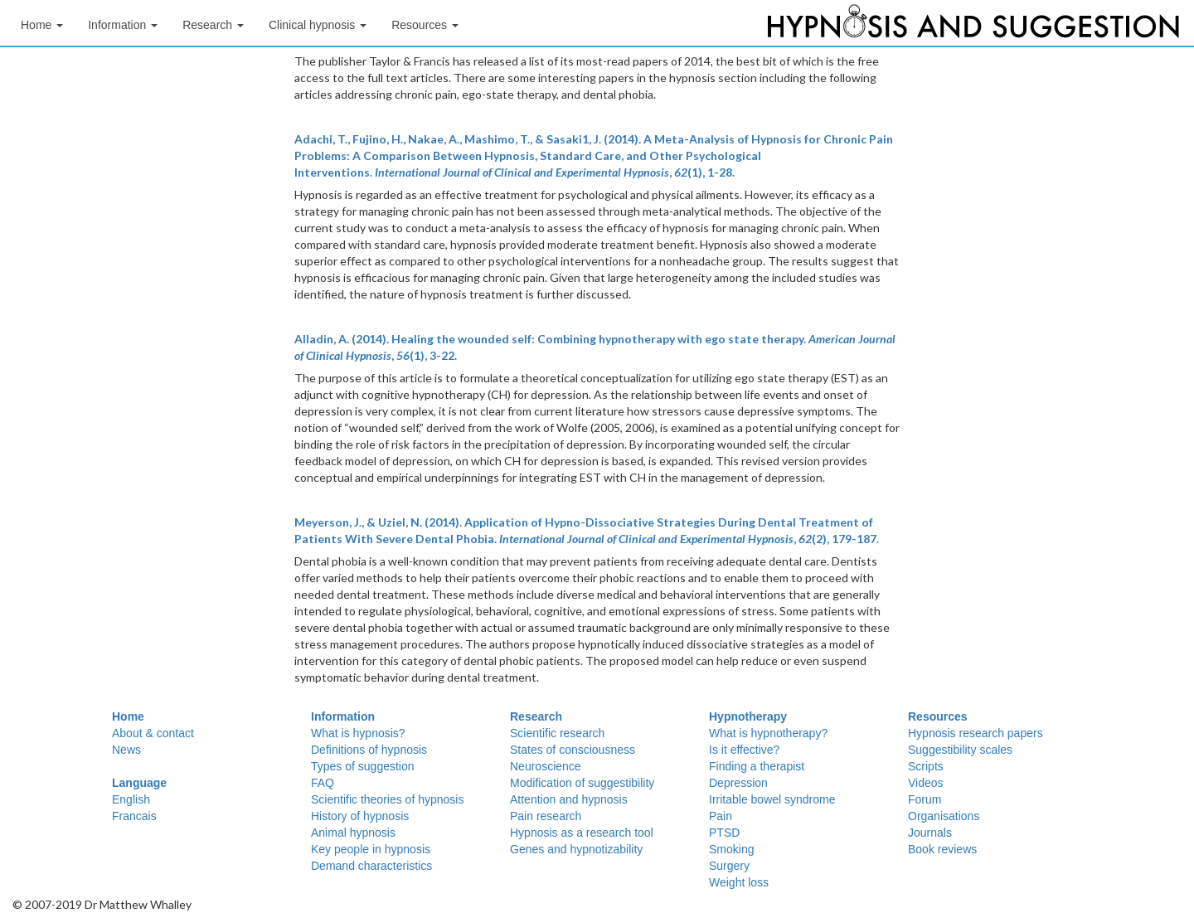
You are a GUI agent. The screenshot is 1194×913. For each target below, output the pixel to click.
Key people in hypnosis (370, 849)
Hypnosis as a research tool (581, 832)
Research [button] (213, 25)
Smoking (731, 849)
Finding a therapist (756, 766)
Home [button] (42, 25)
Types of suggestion (363, 766)
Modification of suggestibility (582, 782)
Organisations (943, 816)
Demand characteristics (371, 865)
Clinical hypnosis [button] (317, 25)
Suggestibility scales (960, 749)
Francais (134, 816)
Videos (926, 782)
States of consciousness (572, 749)
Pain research (545, 816)
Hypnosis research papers (975, 733)
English (131, 799)
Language (139, 782)
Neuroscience (545, 766)
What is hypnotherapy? (768, 733)
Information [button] (123, 25)
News (126, 749)
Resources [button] (425, 25)
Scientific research (557, 733)
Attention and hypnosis (569, 799)
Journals (930, 832)
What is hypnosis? (358, 733)
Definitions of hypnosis (369, 749)
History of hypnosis (360, 816)
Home (128, 716)
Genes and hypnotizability (576, 849)
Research (536, 716)
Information (343, 716)
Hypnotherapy (748, 716)
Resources (938, 716)
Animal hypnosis (353, 832)
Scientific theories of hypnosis (387, 799)
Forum (924, 799)
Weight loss (739, 882)
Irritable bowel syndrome (772, 799)
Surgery (729, 865)
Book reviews (942, 849)
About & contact (153, 733)
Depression (738, 782)
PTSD (724, 832)
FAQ (322, 782)
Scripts (926, 766)
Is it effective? (744, 749)
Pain (720, 816)
